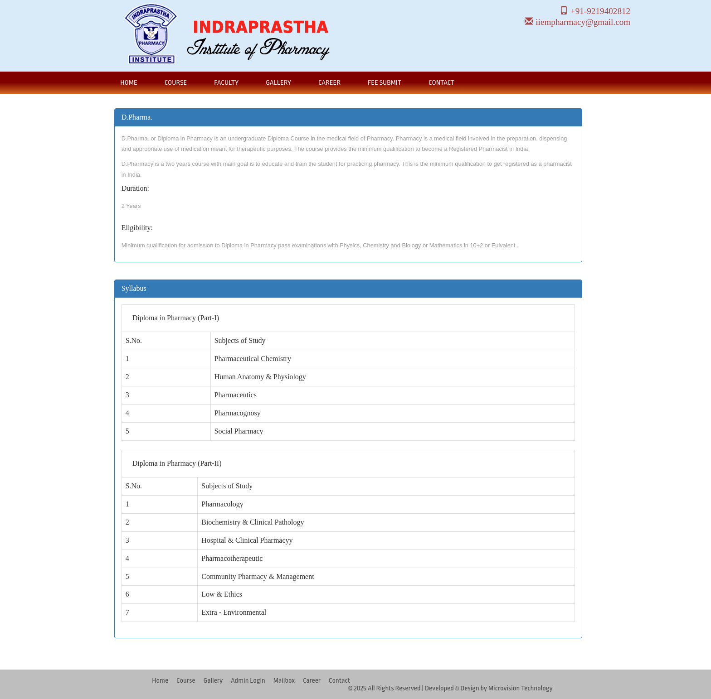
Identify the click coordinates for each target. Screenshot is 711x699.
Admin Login (248, 681)
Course (176, 83)
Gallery (278, 83)
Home (128, 83)
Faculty (226, 83)
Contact (441, 83)
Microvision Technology (520, 688)
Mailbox (284, 681)
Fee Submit (384, 83)
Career (329, 83)
